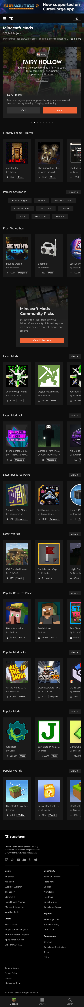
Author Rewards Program (17, 935)
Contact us (49, 930)
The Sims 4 (10, 892)
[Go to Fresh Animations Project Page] (17, 620)
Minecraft (9, 882)
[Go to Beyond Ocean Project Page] (17, 255)
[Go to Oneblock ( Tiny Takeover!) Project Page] (17, 798)
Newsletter (49, 892)
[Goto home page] (11, 18)
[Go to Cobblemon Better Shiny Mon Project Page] (49, 502)
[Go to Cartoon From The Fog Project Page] (49, 442)
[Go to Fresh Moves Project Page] (49, 620)
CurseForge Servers (53, 907)
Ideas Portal (49, 882)
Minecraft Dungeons (14, 907)
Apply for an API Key (14, 940)
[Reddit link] (36, 860)
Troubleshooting (51, 925)
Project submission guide (16, 930)
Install (60, 110)
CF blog (47, 887)
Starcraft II (10, 897)
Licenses (8, 978)
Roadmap (48, 897)
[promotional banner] (42, 6)
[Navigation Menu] (4, 18)
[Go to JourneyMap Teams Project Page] (17, 383)
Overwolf (48, 942)
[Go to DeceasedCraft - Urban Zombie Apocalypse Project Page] (49, 679)
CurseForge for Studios (54, 947)
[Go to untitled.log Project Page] (17, 160)
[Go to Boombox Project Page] (49, 255)
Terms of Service (12, 968)
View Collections (42, 340)
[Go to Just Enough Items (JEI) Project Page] (49, 738)
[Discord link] (24, 860)
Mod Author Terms (13, 983)
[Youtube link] (18, 860)
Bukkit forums (50, 902)
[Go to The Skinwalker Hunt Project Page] (49, 160)
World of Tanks (12, 912)
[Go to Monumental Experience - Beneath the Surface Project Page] (17, 442)
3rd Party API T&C (13, 945)
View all (75, 356)
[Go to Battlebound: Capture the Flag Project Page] (49, 561)
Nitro (46, 957)
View (23, 110)
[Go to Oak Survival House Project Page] (17, 561)
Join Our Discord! (52, 877)
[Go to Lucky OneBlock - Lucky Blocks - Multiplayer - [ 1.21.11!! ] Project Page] (49, 798)
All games (9, 877)
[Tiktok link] (12, 860)
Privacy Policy (11, 973)
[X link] (30, 860)
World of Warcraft (13, 887)
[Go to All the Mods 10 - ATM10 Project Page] (17, 679)
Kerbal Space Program (15, 902)
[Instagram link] (7, 860)
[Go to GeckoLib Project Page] (17, 738)
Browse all (73, 192)
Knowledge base (51, 920)
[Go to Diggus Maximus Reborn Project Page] (49, 383)
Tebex (46, 952)
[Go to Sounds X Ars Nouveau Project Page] (17, 502)
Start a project (11, 925)
